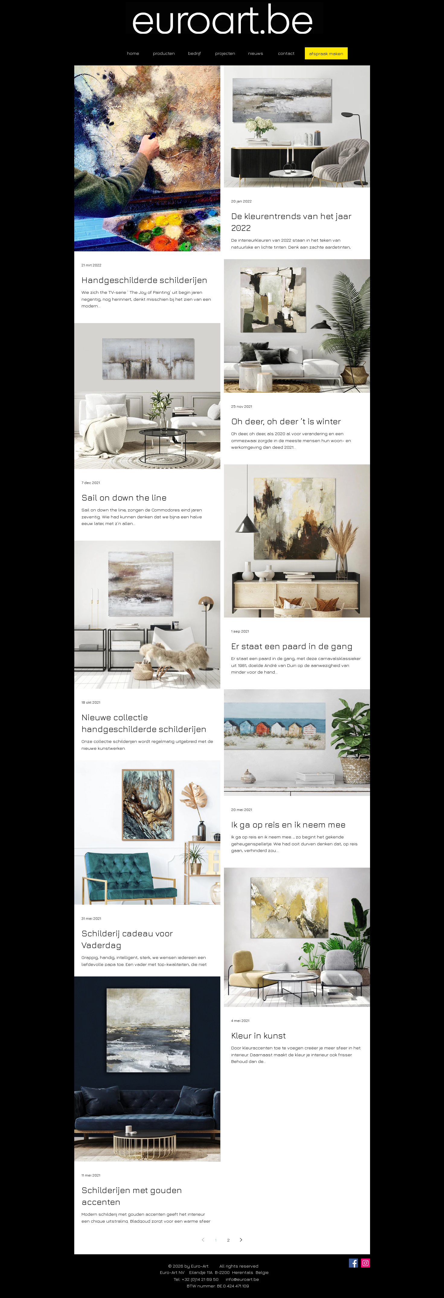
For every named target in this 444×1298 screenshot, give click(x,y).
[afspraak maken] (326, 53)
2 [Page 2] (228, 1240)
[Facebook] (353, 1263)
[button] (164, 53)
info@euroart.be (242, 1279)
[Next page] (241, 1239)
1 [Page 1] (215, 1240)
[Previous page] (203, 1239)
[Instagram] (365, 1263)
